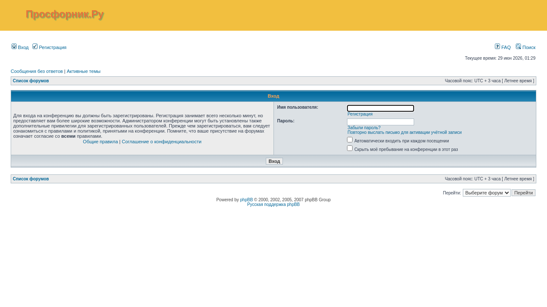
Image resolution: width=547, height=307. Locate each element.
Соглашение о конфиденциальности (161, 141)
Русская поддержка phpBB (273, 204)
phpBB (246, 199)
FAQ (503, 47)
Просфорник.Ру (64, 14)
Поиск (525, 47)
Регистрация (49, 47)
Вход (20, 47)
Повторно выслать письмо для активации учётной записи (404, 132)
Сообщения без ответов (37, 71)
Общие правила (100, 141)
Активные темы (83, 71)
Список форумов (31, 80)
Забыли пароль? (363, 127)
